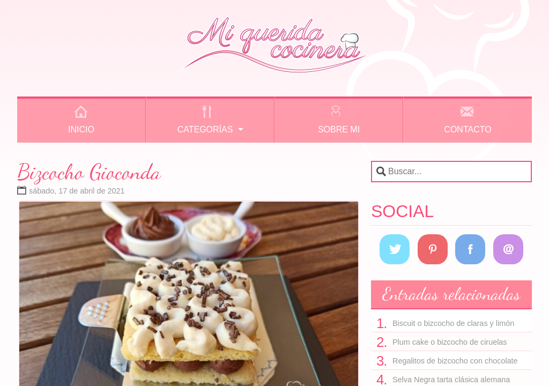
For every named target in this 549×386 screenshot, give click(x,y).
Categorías (205, 129)
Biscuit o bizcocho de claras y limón (453, 323)
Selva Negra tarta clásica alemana (451, 379)
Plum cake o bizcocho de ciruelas (449, 342)
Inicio (81, 129)
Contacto (467, 129)
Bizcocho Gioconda (89, 171)
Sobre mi (339, 129)
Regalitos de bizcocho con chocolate (455, 361)
